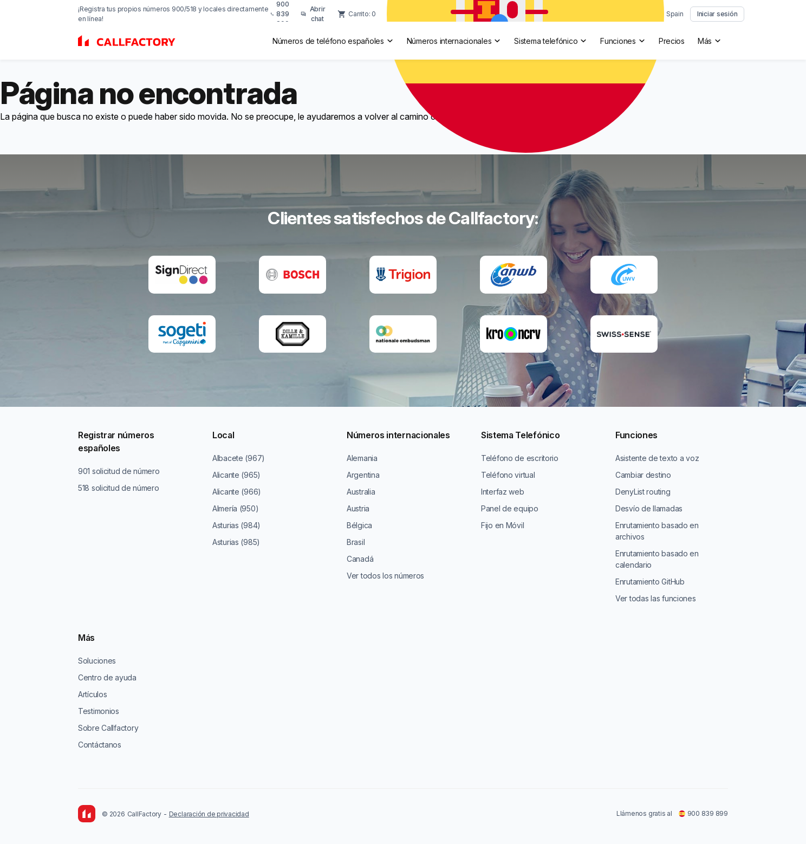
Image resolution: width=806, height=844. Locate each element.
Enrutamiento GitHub (650, 581)
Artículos (92, 694)
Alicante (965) (236, 474)
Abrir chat (313, 14)
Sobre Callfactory (108, 727)
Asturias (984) (236, 525)
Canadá (360, 558)
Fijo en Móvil (502, 525)
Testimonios (98, 711)
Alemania (362, 458)
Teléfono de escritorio (519, 458)
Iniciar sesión (717, 14)
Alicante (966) (236, 491)
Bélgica (359, 525)
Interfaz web (502, 491)
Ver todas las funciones (655, 598)
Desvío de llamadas (648, 508)
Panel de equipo (509, 508)
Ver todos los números (385, 575)
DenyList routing (643, 491)
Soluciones (97, 660)
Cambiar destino (643, 474)
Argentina (363, 474)
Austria (358, 508)
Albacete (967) (238, 458)
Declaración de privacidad (209, 814)
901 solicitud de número (119, 471)
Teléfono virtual (508, 474)
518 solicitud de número (118, 487)
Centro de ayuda (107, 677)
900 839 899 (703, 813)
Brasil (356, 542)
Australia (361, 491)
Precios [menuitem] (672, 41)
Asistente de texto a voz (657, 458)
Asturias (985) (236, 542)
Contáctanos (99, 744)
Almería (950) (235, 508)
